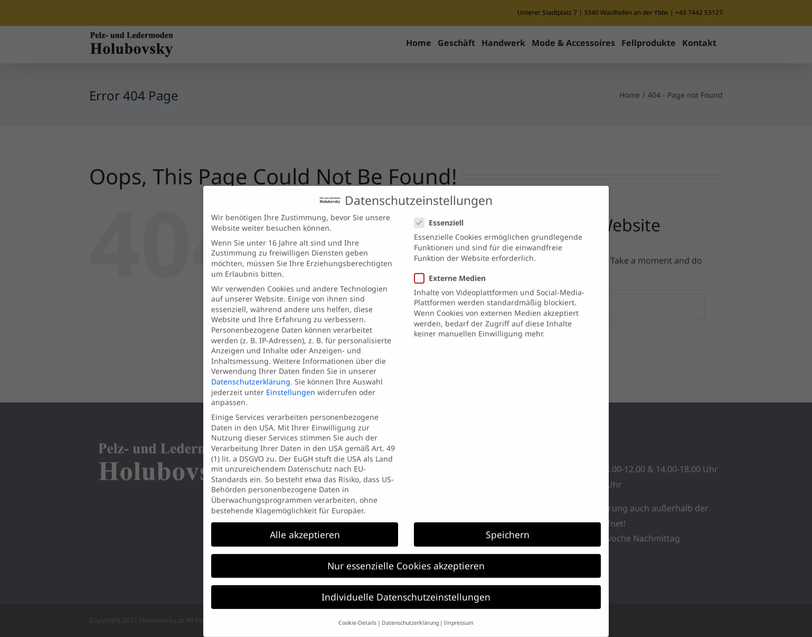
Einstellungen (290, 379)
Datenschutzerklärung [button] (410, 609)
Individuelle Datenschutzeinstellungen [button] (406, 583)
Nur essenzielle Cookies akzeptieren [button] (406, 552)
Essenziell (443, 209)
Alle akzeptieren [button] (305, 521)
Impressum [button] (459, 609)
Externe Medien (454, 265)
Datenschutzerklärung (250, 368)
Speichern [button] (508, 521)
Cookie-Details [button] (357, 609)
